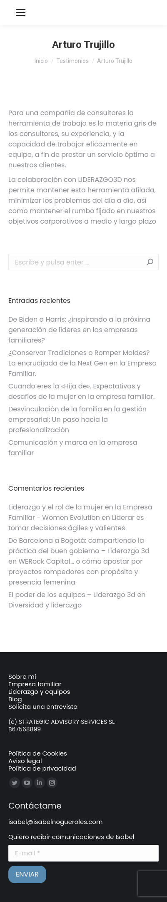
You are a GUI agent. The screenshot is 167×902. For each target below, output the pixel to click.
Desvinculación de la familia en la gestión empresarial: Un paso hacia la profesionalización (77, 419)
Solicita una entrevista (42, 706)
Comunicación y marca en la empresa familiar (72, 448)
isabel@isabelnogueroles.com (55, 821)
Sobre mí (22, 676)
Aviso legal (25, 760)
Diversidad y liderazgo (45, 605)
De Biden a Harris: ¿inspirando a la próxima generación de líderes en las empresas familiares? (79, 330)
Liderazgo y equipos (39, 691)
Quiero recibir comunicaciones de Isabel (71, 836)
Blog (15, 699)
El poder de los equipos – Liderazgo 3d (71, 595)
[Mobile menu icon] (20, 12)
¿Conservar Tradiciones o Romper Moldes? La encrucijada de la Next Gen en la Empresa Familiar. (82, 363)
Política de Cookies (37, 753)
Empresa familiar (35, 684)
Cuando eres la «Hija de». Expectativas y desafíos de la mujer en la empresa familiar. (81, 391)
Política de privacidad (42, 768)
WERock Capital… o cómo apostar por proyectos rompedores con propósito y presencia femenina (75, 572)
